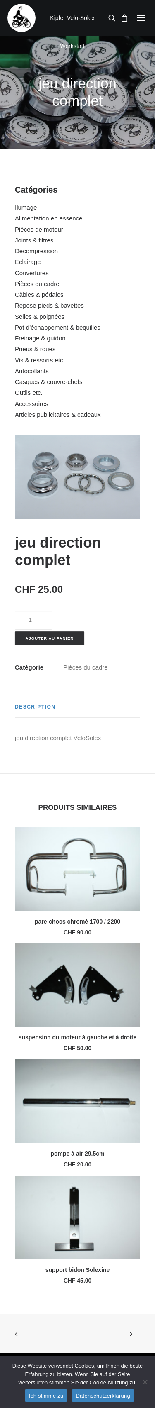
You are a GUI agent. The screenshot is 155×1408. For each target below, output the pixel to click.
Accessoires (31, 403)
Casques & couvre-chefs (48, 381)
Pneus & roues (35, 348)
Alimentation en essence (48, 218)
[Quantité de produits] (33, 620)
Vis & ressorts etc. (40, 360)
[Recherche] (109, 18)
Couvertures (32, 272)
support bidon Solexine (77, 1269)
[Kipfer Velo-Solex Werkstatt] (21, 18)
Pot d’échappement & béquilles (57, 327)
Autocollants (32, 370)
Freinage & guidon (40, 338)
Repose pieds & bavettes (49, 305)
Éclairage (28, 261)
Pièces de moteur (39, 229)
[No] (145, 1382)
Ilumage (26, 207)
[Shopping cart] (122, 18)
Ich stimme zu (46, 1396)
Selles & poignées (39, 316)
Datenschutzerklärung (103, 1396)
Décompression (36, 250)
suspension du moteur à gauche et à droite (78, 1037)
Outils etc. (29, 392)
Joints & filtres (34, 240)
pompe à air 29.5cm (78, 1153)
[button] (141, 18)
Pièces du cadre (37, 283)
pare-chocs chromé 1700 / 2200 (77, 921)
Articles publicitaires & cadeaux (58, 414)
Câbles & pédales (39, 294)
